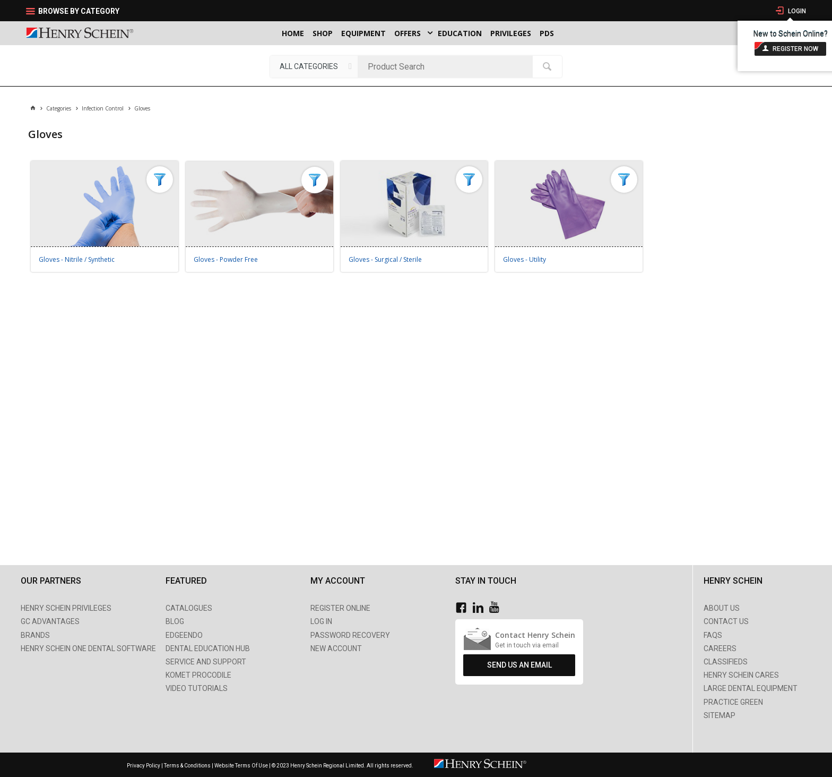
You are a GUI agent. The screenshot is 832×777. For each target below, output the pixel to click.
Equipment (363, 33)
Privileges (510, 33)
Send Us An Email (519, 665)
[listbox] (314, 66)
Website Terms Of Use (241, 766)
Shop (323, 33)
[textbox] (448, 66)
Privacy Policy (144, 766)
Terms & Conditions (187, 766)
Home (293, 33)
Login (796, 11)
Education (460, 33)
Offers (407, 33)
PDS (547, 33)
